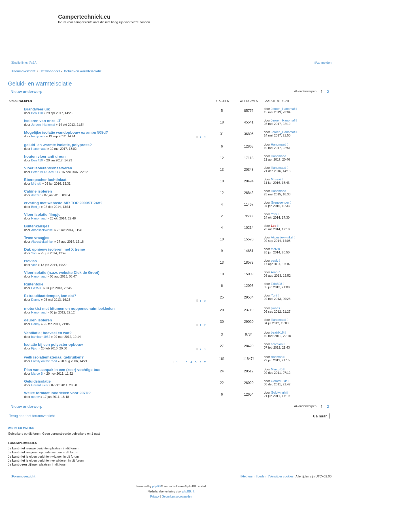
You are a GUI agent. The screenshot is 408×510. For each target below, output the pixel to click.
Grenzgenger (280, 202)
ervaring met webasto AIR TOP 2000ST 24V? (63, 203)
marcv (35, 396)
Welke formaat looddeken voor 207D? (57, 393)
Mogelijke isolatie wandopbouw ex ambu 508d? (66, 132)
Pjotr (34, 348)
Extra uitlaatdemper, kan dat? (50, 296)
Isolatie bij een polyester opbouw (53, 344)
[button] (333, 91)
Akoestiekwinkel (42, 230)
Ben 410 (37, 113)
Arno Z (275, 272)
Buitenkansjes (36, 226)
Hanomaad (38, 148)
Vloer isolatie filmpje (42, 214)
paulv (274, 260)
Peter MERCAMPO (44, 172)
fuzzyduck (38, 136)
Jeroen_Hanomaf (283, 108)
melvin (275, 249)
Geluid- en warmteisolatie (40, 83)
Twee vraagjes (36, 238)
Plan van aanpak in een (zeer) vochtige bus (62, 370)
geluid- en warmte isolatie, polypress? (58, 145)
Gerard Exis (39, 385)
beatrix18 (277, 332)
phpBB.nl (188, 491)
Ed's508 (36, 288)
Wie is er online (21, 428)
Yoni (274, 214)
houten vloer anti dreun (45, 156)
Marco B (37, 373)
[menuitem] (33, 62)
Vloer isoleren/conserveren (48, 168)
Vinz (34, 264)
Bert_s (35, 206)
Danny (35, 299)
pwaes (275, 308)
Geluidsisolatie (37, 381)
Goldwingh (278, 392)
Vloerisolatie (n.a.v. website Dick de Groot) (61, 272)
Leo (274, 225)
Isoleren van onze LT (42, 121)
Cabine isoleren (38, 191)
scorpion (277, 344)
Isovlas (30, 261)
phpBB (156, 486)
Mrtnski (36, 183)
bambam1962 (40, 336)
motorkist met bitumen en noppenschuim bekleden (69, 308)
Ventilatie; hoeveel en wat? (48, 333)
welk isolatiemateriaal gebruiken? (54, 357)
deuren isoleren (38, 320)
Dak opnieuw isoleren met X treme (54, 249)
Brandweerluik (37, 109)
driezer (36, 195)
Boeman (276, 357)
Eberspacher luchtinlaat (45, 180)
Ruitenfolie (33, 284)
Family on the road (44, 361)
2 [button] (328, 91)
